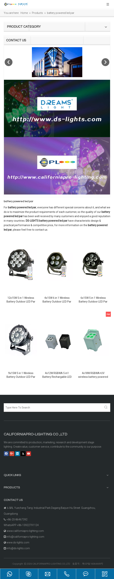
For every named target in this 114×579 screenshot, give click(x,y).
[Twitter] (23, 453)
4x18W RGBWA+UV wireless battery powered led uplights (93, 375)
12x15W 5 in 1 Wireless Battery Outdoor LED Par (21, 299)
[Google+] (12, 453)
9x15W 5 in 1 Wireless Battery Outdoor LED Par (21, 375)
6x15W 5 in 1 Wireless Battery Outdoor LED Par (93, 299)
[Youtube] (28, 453)
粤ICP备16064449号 (92, 563)
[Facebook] (6, 453)
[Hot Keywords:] (106, 407)
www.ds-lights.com (18, 542)
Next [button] (105, 62)
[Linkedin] (17, 453)
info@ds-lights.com (18, 548)
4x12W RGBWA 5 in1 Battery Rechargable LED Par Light (57, 375)
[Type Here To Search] (53, 407)
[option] (57, 62)
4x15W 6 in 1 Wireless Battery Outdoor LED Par (57, 299)
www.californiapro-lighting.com (25, 530)
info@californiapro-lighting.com (25, 536)
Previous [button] (9, 62)
